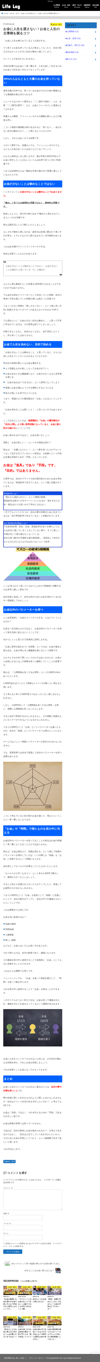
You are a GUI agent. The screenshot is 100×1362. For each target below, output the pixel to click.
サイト (6, 1233)
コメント (8, 1188)
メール (7, 1223)
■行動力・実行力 (74, 45)
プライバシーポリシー (37, 1358)
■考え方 (70, 59)
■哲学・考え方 (77, 6)
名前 (6, 1213)
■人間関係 (57, 6)
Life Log (11, 6)
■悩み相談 (95, 6)
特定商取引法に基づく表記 (14, 1358)
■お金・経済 (66, 6)
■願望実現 (87, 6)
